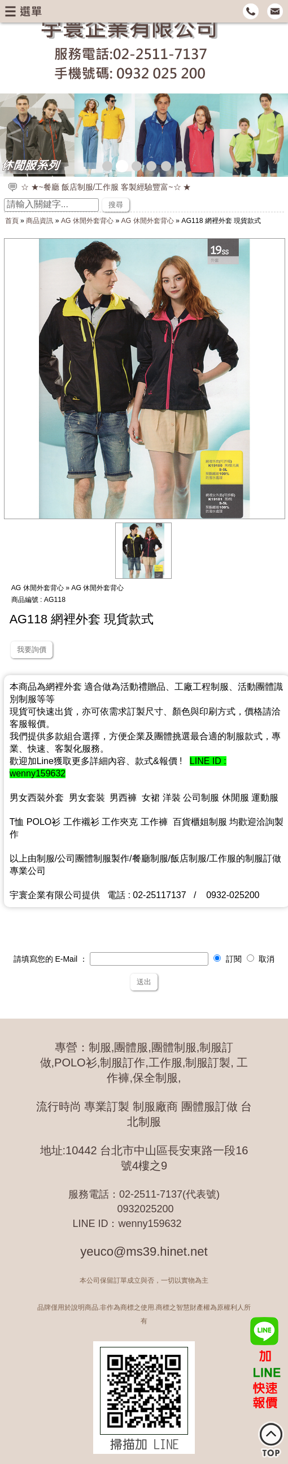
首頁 (12, 221)
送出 (144, 982)
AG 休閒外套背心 (87, 221)
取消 (261, 958)
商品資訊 (39, 221)
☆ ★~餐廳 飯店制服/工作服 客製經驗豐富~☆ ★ (106, 186)
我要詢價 (31, 649)
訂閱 (227, 958)
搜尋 (115, 204)
